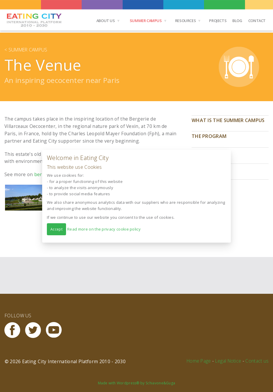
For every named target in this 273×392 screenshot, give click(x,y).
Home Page (199, 361)
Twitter (35, 330)
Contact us (257, 361)
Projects (217, 20)
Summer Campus (146, 20)
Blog (237, 20)
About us (105, 20)
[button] (27, 197)
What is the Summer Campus (228, 120)
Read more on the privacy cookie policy (104, 228)
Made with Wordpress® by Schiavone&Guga (136, 383)
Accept (56, 228)
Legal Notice (228, 361)
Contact (257, 20)
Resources (185, 20)
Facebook (14, 330)
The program (209, 136)
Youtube (56, 330)
